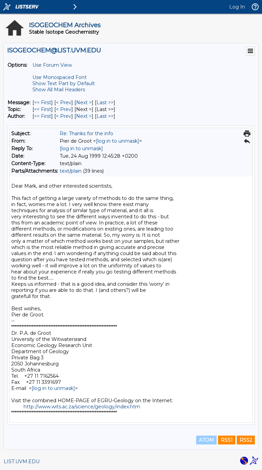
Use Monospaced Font (59, 77)
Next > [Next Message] (84, 102)
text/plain (71, 171)
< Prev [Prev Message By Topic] (63, 109)
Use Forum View (52, 65)
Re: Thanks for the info (86, 133)
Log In (237, 7)
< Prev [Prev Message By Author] (63, 116)
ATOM (206, 440)
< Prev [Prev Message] (63, 102)
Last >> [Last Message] (105, 102)
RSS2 (245, 440)
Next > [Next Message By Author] (84, 116)
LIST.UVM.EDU (22, 461)
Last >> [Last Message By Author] (105, 116)
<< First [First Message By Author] (42, 116)
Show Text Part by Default (63, 83)
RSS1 (227, 440)
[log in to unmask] (117, 141)
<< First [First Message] (42, 102)
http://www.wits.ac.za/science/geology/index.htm (82, 407)
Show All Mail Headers (58, 90)
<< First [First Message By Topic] (42, 109)
